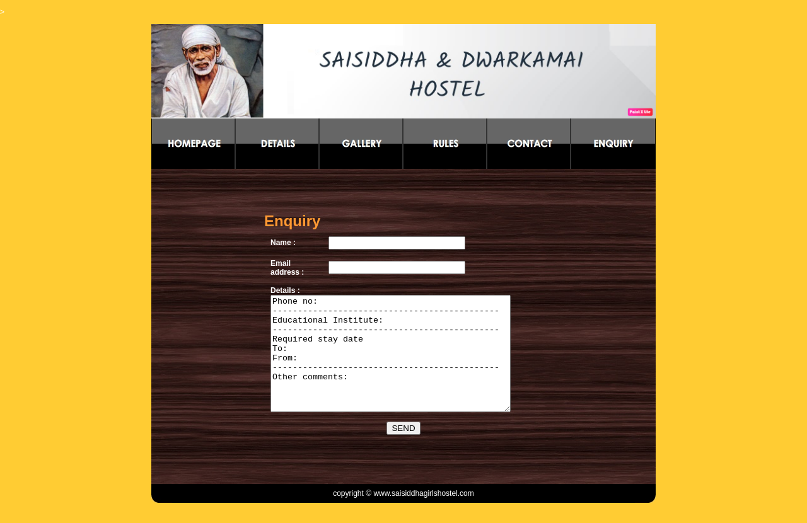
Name (279, 231)
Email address (283, 256)
